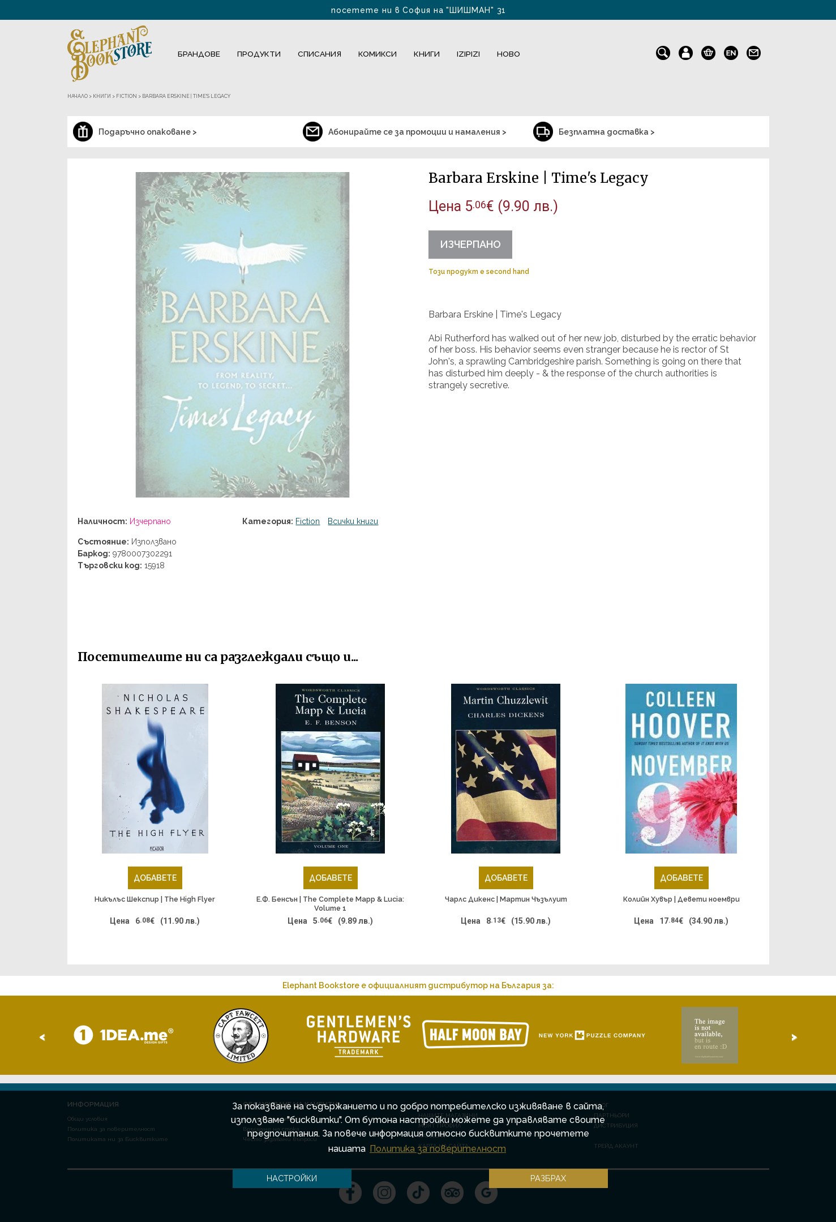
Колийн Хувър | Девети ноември (681, 899)
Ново (508, 53)
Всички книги (353, 521)
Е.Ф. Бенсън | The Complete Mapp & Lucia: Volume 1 (330, 903)
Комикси (377, 53)
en (731, 50)
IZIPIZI (468, 53)
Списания (319, 53)
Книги (427, 53)
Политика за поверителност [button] (438, 1148)
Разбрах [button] (548, 1178)
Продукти (259, 53)
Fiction (307, 521)
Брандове (199, 53)
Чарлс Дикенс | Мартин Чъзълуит (506, 899)
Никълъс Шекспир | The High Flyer (155, 899)
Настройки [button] (292, 1178)
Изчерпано (470, 244)
